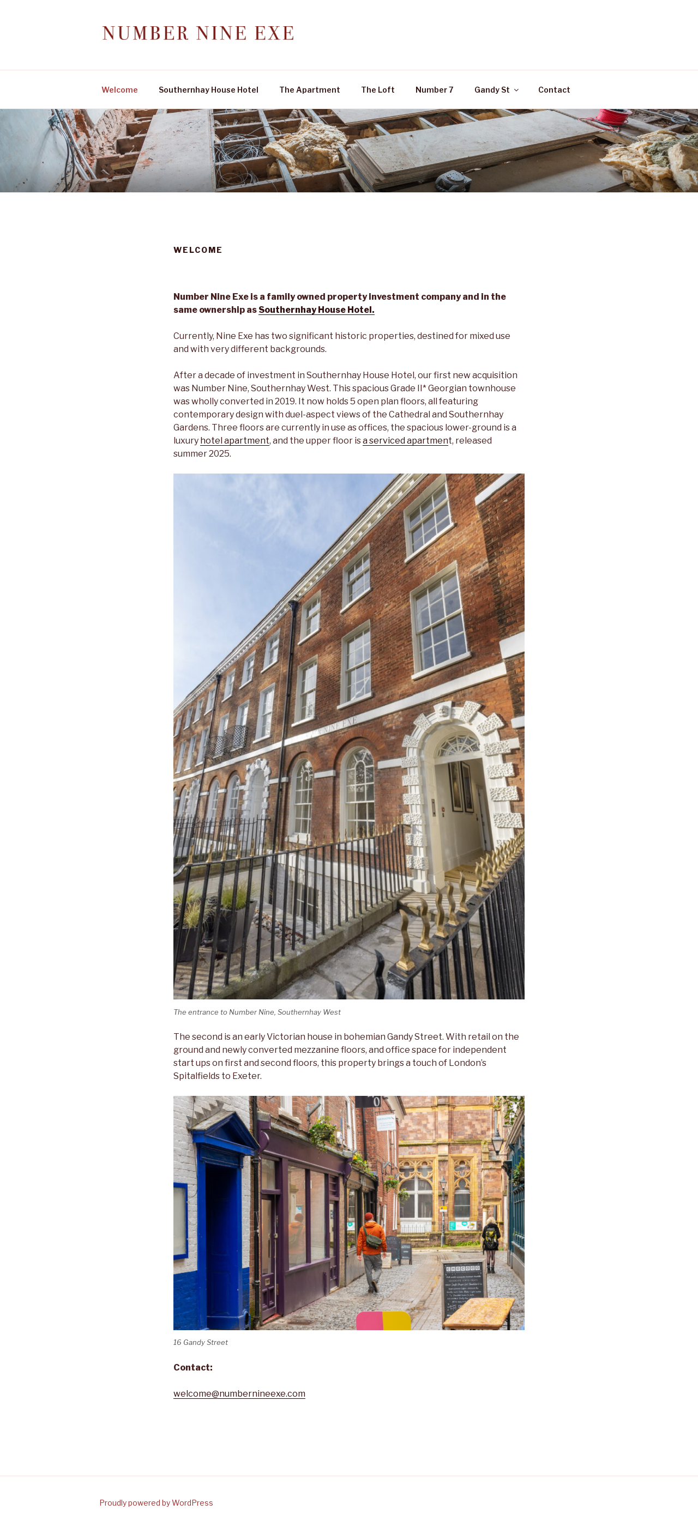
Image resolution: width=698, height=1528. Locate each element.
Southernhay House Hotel (208, 89)
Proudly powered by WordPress (156, 1502)
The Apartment (309, 89)
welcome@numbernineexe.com (239, 1393)
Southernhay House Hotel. (316, 310)
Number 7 (435, 89)
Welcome (119, 89)
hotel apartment (234, 440)
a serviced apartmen (405, 440)
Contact (554, 89)
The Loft (378, 89)
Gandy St (497, 89)
